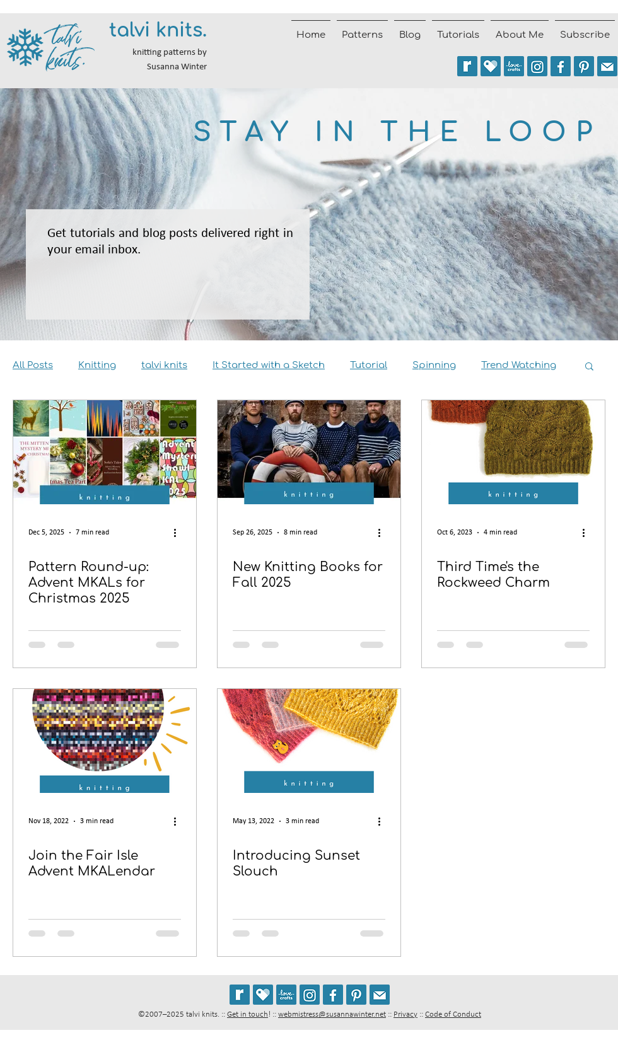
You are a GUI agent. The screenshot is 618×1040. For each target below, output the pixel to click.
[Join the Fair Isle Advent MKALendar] (104, 741)
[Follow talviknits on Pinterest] (584, 66)
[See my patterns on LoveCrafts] (514, 66)
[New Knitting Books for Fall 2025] (309, 452)
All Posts (33, 365)
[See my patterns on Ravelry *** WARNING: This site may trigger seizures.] (467, 66)
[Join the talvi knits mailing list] (607, 66)
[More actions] (179, 532)
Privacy (405, 1014)
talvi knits (164, 365)
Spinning (434, 365)
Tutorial (368, 365)
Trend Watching (518, 365)
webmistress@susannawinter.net (332, 1014)
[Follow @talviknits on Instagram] (537, 66)
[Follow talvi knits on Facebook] (561, 66)
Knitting (97, 365)
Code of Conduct (453, 1014)
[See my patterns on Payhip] (491, 66)
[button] (589, 367)
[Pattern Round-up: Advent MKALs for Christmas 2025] (104, 452)
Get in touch (247, 1014)
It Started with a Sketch (269, 365)
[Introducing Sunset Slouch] (309, 741)
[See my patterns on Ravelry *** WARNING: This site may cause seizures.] (240, 995)
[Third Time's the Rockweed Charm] (513, 452)
